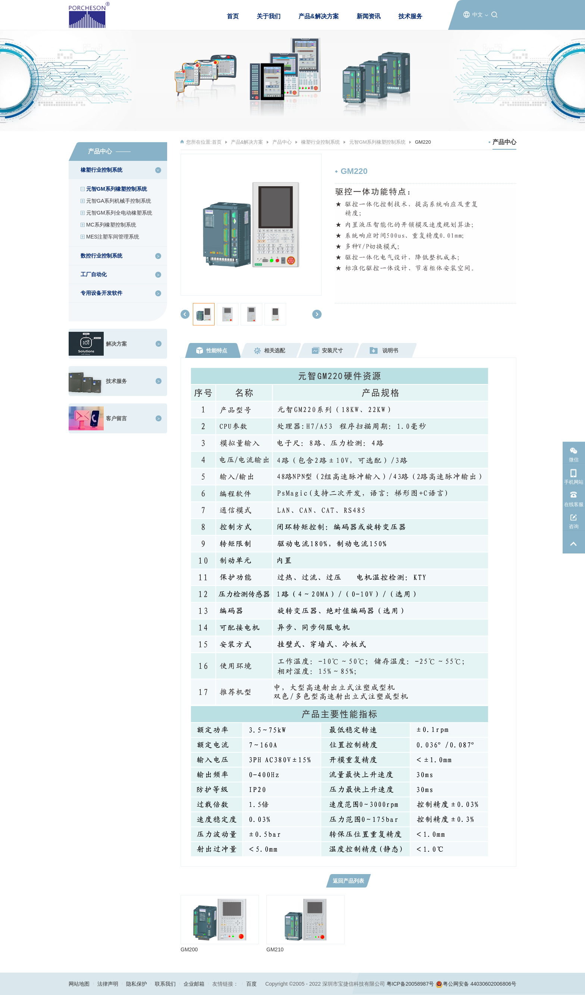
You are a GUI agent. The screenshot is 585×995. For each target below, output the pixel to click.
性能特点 (216, 350)
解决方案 (116, 344)
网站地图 (79, 984)
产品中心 (282, 142)
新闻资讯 (369, 16)
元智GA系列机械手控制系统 (118, 201)
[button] (185, 314)
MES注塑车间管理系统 (112, 237)
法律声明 (107, 984)
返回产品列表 (348, 881)
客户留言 (116, 418)
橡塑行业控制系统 (320, 142)
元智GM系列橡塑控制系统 (116, 189)
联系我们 (165, 984)
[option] (251, 225)
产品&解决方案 (318, 16)
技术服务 (410, 16)
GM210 (275, 949)
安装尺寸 (332, 350)
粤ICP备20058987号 (410, 984)
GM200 (189, 949)
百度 (251, 984)
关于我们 (269, 16)
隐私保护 (136, 984)
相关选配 (274, 350)
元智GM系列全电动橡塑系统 (119, 213)
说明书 (390, 350)
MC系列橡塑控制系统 (111, 225)
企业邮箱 (194, 984)
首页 (233, 16)
